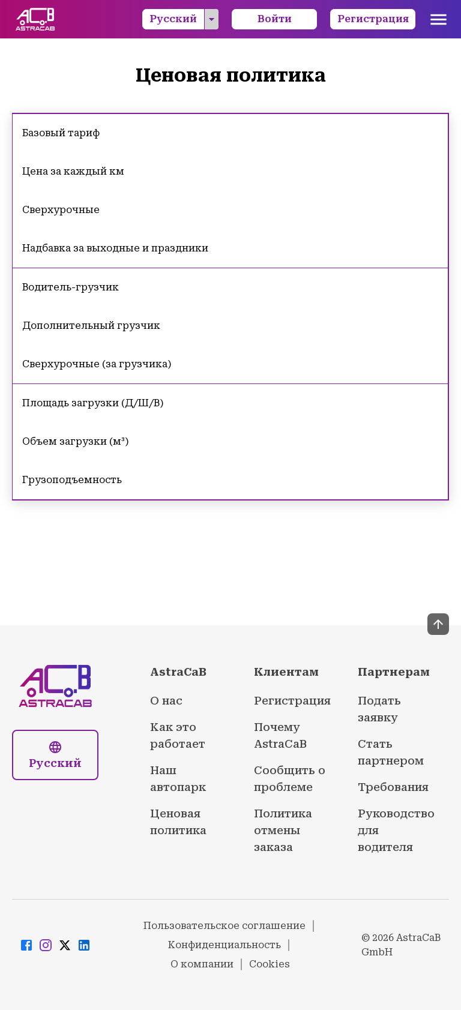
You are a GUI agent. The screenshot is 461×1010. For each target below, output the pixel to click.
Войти (275, 19)
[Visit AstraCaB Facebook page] (26, 945)
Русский (183, 19)
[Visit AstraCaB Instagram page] (45, 945)
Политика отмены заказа (283, 830)
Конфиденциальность (224, 945)
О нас (166, 700)
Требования (393, 787)
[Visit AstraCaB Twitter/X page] (65, 945)
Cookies (269, 964)
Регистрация (373, 19)
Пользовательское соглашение (224, 925)
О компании (202, 964)
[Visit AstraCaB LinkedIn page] (84, 945)
